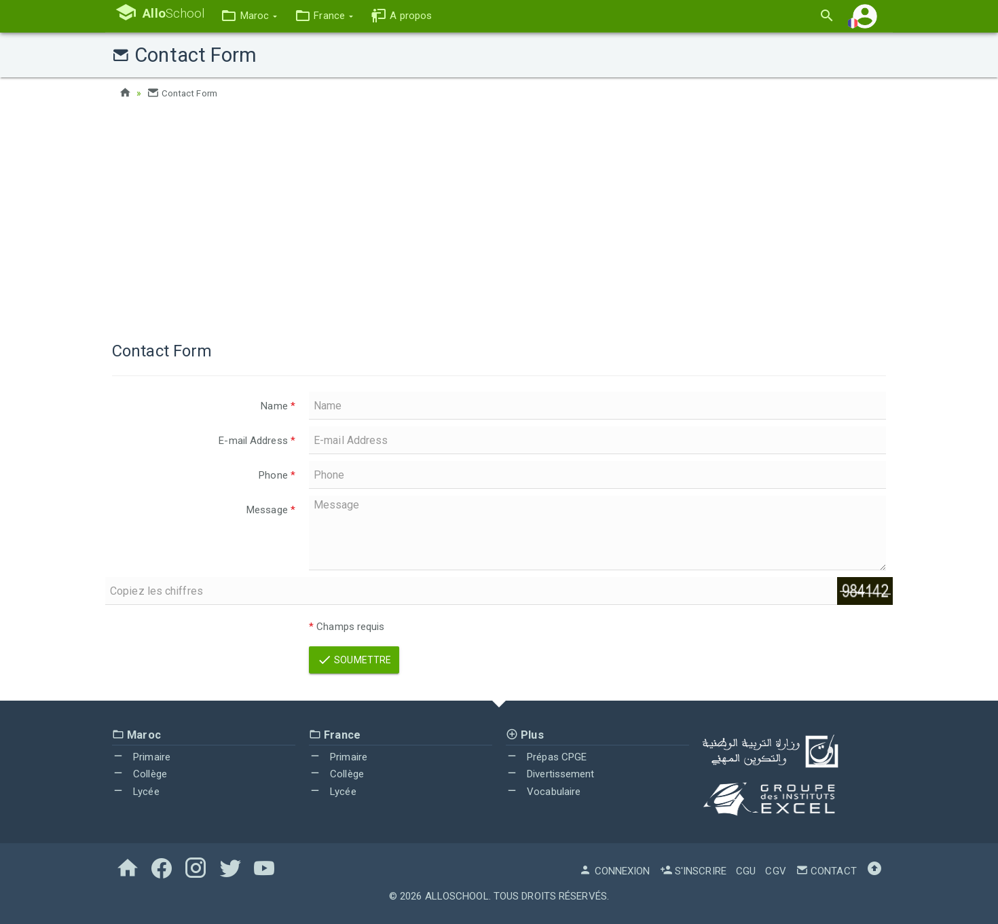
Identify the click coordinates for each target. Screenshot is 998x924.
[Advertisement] (499, 217)
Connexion (614, 870)
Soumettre (354, 659)
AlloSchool (457, 895)
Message (270, 510)
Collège (139, 774)
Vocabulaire (543, 792)
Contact (826, 870)
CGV (775, 870)
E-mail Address (257, 441)
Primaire (141, 756)
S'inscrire (693, 870)
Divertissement (550, 774)
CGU (746, 870)
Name (278, 406)
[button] (257, 16)
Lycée (136, 792)
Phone (277, 475)
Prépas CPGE (546, 756)
